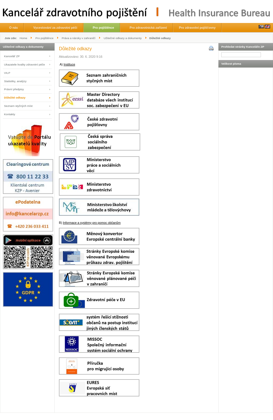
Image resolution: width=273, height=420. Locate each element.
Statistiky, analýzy (15, 81)
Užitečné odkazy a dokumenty (123, 38)
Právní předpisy (14, 89)
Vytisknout (211, 48)
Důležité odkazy (14, 97)
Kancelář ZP (12, 56)
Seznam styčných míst (18, 105)
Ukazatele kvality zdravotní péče (24, 64)
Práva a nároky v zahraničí (78, 38)
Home (23, 38)
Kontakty (9, 114)
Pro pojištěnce (44, 38)
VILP (7, 72)
